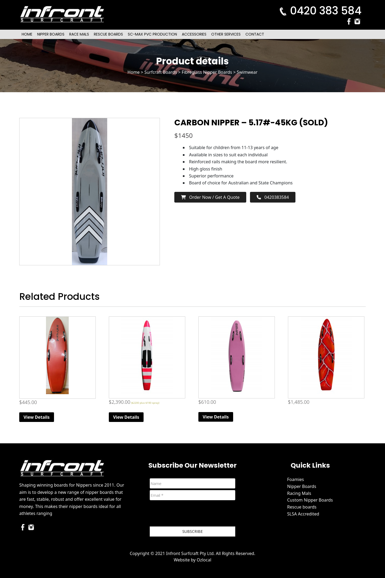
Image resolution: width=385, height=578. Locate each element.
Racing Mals (299, 493)
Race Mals (79, 34)
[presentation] (190, 514)
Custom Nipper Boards (310, 500)
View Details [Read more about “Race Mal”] (126, 417)
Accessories (194, 34)
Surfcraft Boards (160, 72)
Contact (254, 34)
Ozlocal (204, 560)
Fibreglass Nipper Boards (207, 72)
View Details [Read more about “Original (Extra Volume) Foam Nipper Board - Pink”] (216, 417)
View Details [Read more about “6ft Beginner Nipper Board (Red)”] (37, 417)
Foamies (295, 479)
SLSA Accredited (303, 514)
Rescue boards (302, 507)
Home (27, 34)
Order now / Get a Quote (210, 197)
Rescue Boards (108, 34)
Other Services (226, 34)
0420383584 (273, 197)
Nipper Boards (50, 34)
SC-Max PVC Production (152, 34)
